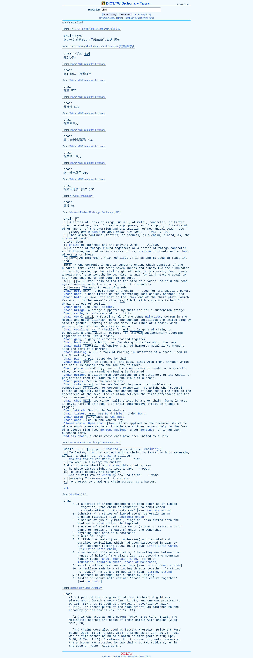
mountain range (124, 559)
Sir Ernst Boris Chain (97, 549)
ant (82, 581)
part (84, 597)
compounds (75, 426)
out (83, 303)
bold (168, 281)
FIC (73, 90)
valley (147, 552)
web (123, 287)
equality (86, 391)
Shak (154, 475)
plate (172, 297)
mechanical (156, 228)
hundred (68, 268)
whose (89, 426)
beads (89, 571)
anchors (169, 294)
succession (119, 251)
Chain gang (72, 339)
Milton (152, 245)
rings (110, 222)
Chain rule (72, 384)
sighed (102, 468)
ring (86, 429)
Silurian (99, 320)
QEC (91, 189)
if (163, 504)
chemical (162, 423)
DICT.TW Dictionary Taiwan (126, 3)
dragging (131, 342)
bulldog (124, 455)
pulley (97, 375)
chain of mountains (140, 562)
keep (78, 462)
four (65, 278)
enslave (115, 462)
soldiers (158, 642)
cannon (105, 400)
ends (117, 436)
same (175, 391)
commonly (92, 264)
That (72, 235)
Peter (94, 645)
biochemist (100, 539)
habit (83, 238)
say (148, 465)
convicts (109, 339)
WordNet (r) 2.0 (78, 494)
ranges (83, 555)
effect (152, 404)
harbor (149, 481)
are (162, 320)
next (96, 394)
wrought (178, 345)
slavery (95, 462)
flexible (91, 345)
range (82, 559)
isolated (156, 539)
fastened (137, 371)
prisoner (83, 642)
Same (99, 417)
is (154, 258)
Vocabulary (114, 381)
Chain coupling (76, 329)
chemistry (87, 513)
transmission (130, 228)
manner (95, 636)
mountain (172, 555)
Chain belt (72, 290)
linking (148, 575)
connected (157, 222)
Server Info (147, 17)
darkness (93, 245)
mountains (165, 251)
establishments (124, 526)
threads (104, 287)
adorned (94, 620)
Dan (153, 232)
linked (107, 248)
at (117, 297)
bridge (97, 310)
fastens (68, 300)
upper (85, 320)
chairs (154, 578)
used (96, 225)
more (84, 465)
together (122, 248)
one (73, 225)
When (173, 323)
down (79, 241)
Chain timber (102, 307)
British (84, 539)
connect (110, 452)
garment (101, 349)
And (66, 465)
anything (84, 533)
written (138, 426)
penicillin (102, 542)
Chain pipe (72, 362)
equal (176, 274)
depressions (122, 375)
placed (74, 600)
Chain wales (73, 417)
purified (84, 542)
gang (91, 339)
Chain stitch (74, 410)
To (65, 245)
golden (90, 610)
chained (124, 339)
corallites (149, 320)
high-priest (134, 607)
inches (131, 268)
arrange (106, 575)
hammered (142, 345)
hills (103, 552)
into (65, 225)
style (85, 355)
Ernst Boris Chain (162, 546)
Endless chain (75, 436)
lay (132, 555)
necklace (90, 568)
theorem (106, 384)
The (84, 287)
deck (173, 342)
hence (183, 271)
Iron (89, 281)
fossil (105, 316)
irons (162, 565)
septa (125, 326)
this (84, 475)
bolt (110, 297)
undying (122, 245)
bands (156, 368)
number (86, 526)
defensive (110, 345)
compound (114, 387)
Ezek (164, 603)
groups (81, 323)
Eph (170, 636)
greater (157, 639)
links (94, 222)
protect (81, 481)
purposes (130, 225)
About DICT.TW (109, 656)
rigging (117, 371)
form (81, 349)
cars (86, 336)
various (115, 225)
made (110, 290)
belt (101, 290)
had (127, 542)
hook (101, 342)
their (120, 404)
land (65, 261)
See (87, 307)
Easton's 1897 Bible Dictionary (86, 587)
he (70, 468)
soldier (138, 636)
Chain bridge (74, 310)
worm (133, 245)
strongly (113, 472)
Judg (173, 620)
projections (71, 378)
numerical (142, 384)
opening (106, 362)
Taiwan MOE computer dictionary (87, 64)
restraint (179, 225)
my (114, 475)
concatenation (92, 510)
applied (135, 423)
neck (136, 232)
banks (82, 529)
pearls (126, 571)
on (166, 368)
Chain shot (72, 400)
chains (67, 238)
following (77, 251)
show (103, 326)
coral (116, 316)
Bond (141, 413)
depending (122, 504)
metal (141, 222)
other (99, 251)
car (118, 459)
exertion (104, 228)
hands (116, 565)
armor (124, 345)
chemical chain (132, 517)
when (164, 387)
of (87, 222)
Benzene (146, 429)
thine (136, 475)
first (151, 394)
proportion (131, 387)
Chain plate (73, 368)
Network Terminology (81, 195)
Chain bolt (72, 297)
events (72, 254)
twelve (114, 326)
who (104, 465)
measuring (179, 258)
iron (117, 313)
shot (147, 400)
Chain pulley (74, 375)
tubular (132, 320)
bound (73, 633)
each (89, 251)
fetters (112, 235)
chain (68, 36)
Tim (85, 639)
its (170, 375)
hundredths (180, 268)
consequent (130, 391)
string (175, 568)
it (77, 300)
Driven (69, 241)
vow (92, 475)
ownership (153, 529)
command (129, 507)
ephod (73, 610)
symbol (126, 603)
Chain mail (72, 345)
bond (170, 235)
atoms (136, 513)
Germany (132, 539)
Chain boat (72, 294)
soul (121, 475)
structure (179, 423)
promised (168, 600)
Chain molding (75, 352)
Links (148, 656)
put (83, 232)
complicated (155, 507)
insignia (109, 597)
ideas (89, 254)
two (95, 400)
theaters (118, 529)
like (133, 323)
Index (141, 656)
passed (90, 365)
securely (181, 452)
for (104, 225)
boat (91, 294)
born (115, 539)
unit (136, 274)
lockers (118, 365)
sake (140, 639)
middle (67, 320)
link (100, 268)
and (115, 228)
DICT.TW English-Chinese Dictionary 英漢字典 (95, 28)
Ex (112, 610)
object (114, 332)
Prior (136, 459)
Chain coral (73, 316)
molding (123, 352)
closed (76, 429)
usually (124, 222)
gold (110, 232)
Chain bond (72, 307)
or (102, 222)
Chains (86, 629)
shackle (108, 329)
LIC (76, 107)
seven (120, 268)
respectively (156, 426)
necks (113, 620)
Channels (117, 417)
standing (102, 371)
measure (72, 274)
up (95, 271)
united (172, 320)
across (127, 481)
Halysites (153, 316)
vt (85, 40)
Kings (134, 633)
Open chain (97, 423)
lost (143, 294)
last (65, 397)
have (126, 436)
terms (123, 423)
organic (84, 517)
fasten (80, 452)
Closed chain (74, 423)
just (140, 555)
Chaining (151, 449)
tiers (136, 365)
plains (123, 555)
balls (116, 400)
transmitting (167, 290)
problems (159, 384)
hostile (108, 459)
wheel (179, 375)
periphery (153, 375)
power (171, 228)
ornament (74, 228)
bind (91, 452)
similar (105, 526)
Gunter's (125, 264)
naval (71, 404)
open (176, 429)
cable (94, 313)
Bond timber (114, 413)
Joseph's (99, 600)
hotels (98, 529)
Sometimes (111, 639)
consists (121, 258)
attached (168, 300)
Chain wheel (73, 420)
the (92, 228)
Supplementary (155, 332)
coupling (176, 332)
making (86, 271)
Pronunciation (107, 17)
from (86, 378)
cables (154, 294)
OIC (85, 173)
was (157, 552)
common (169, 316)
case (79, 645)
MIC (90, 140)
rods (136, 271)
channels (144, 284)
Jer (153, 633)
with (91, 284)
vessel (152, 281)
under (132, 413)
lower (132, 297)
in (107, 251)
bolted (111, 281)
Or (65, 468)
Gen (120, 600)
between (132, 394)
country (136, 465)
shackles (95, 565)
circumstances (122, 510)
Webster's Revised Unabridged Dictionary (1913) (95, 212)
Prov (133, 616)
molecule (99, 517)
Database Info (131, 17)
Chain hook (72, 342)
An (81, 258)
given (106, 391)
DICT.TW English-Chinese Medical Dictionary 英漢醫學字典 (102, 46)
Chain (68, 219)
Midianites (77, 620)
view (124, 323)
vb (134, 449)
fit (115, 378)
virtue (90, 468)
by (123, 310)
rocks (111, 320)
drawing (68, 303)
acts (105, 533)
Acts (150, 636)
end (140, 297)
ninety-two (154, 268)
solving (127, 384)
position (100, 303)
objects (139, 568)
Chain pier (72, 358)
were (96, 629)
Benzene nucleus (113, 429)
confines (95, 235)
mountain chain (109, 562)
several (176, 387)
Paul (175, 633)
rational (102, 426)
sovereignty (148, 603)
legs (131, 565)
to (184, 274)
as (142, 225)
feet (171, 271)
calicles (91, 326)
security (172, 639)
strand (109, 571)
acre (129, 278)
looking (96, 323)
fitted (179, 222)
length (72, 271)
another (84, 225)
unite (79, 472)
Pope (145, 468)
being (110, 268)
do (98, 475)
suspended (104, 358)
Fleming (108, 546)
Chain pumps (73, 381)
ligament (132, 523)
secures (133, 235)
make (100, 523)
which (82, 235)
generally (152, 513)
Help (119, 17)
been (135, 436)
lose (117, 468)
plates (139, 368)
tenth (110, 278)
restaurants (167, 526)
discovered (103, 397)
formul (116, 426)
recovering (130, 294)
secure (100, 578)
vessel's (100, 300)
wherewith (146, 629)
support (157, 225)
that (88, 274)
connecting (70, 332)
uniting (129, 329)
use (108, 264)
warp (92, 287)
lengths (143, 329)
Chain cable (73, 313)
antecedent (70, 394)
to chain (105, 455)
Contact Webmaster (128, 656)
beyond (151, 555)
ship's (173, 404)
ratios (93, 387)
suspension (163, 310)
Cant (152, 616)
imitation (144, 352)
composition (71, 387)
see (96, 429)
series (78, 222)
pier (91, 358)
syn (141, 510)
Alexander (92, 546)
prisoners (164, 629)
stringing (124, 568)
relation (118, 394)
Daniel (74, 603)
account (103, 404)
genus (139, 316)
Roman (125, 636)
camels (140, 620)
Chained (112, 449)
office (128, 597)
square (84, 278)
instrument (93, 258)
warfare (84, 404)
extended (69, 433)
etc (181, 228)
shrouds (110, 284)
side (133, 281)
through (172, 362)
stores (145, 526)
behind (88, 459)
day (129, 468)
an (123, 278)
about (120, 232)
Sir (80, 546)
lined (141, 362)
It (95, 603)
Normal (74, 355)
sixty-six (157, 271)
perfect (68, 326)
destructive (136, 404)
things (95, 248)
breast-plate (100, 607)
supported (111, 310)
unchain (94, 581)
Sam (109, 633)
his (129, 232)
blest (94, 465)
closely (91, 472)
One (80, 264)
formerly (171, 400)
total (110, 271)
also (123, 274)
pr (126, 449)
